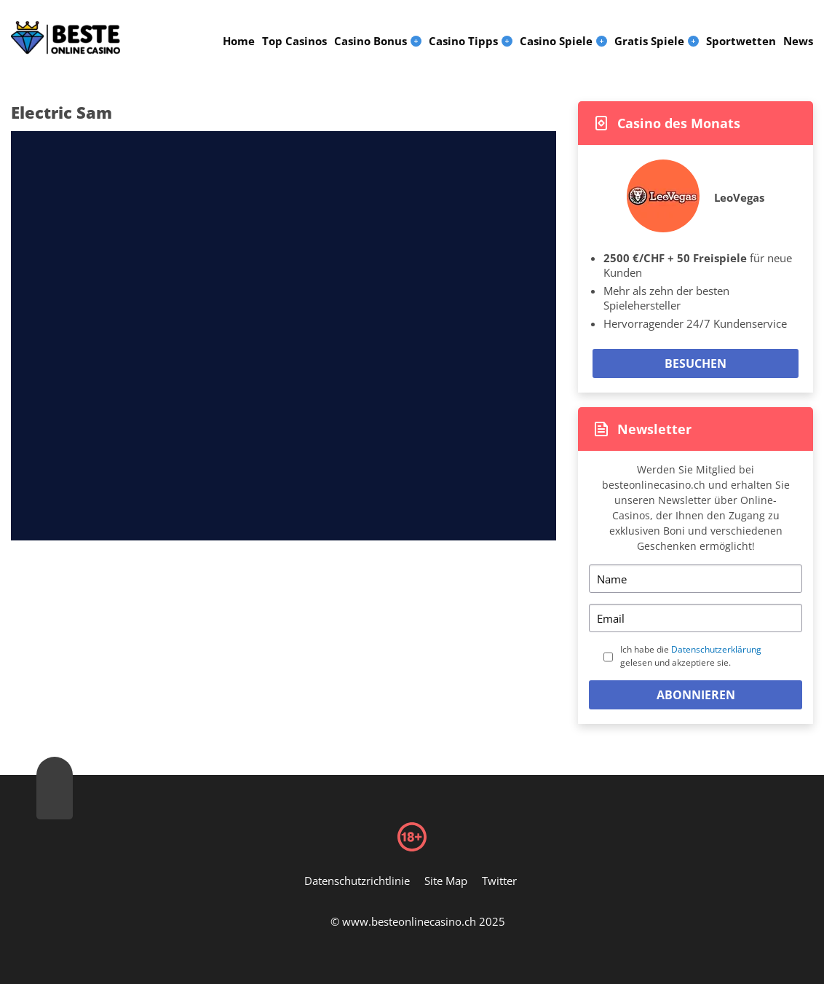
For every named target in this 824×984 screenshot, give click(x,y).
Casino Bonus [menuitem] (370, 41)
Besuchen (695, 363)
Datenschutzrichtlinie (357, 880)
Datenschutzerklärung (716, 649)
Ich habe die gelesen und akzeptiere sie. (690, 656)
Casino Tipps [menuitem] (463, 41)
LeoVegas (739, 197)
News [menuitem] (798, 41)
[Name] (695, 578)
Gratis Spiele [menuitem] (649, 41)
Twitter (499, 880)
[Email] (695, 618)
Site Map (445, 880)
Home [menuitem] (239, 41)
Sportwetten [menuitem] (741, 41)
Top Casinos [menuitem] (294, 41)
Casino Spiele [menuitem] (556, 41)
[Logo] (65, 37)
